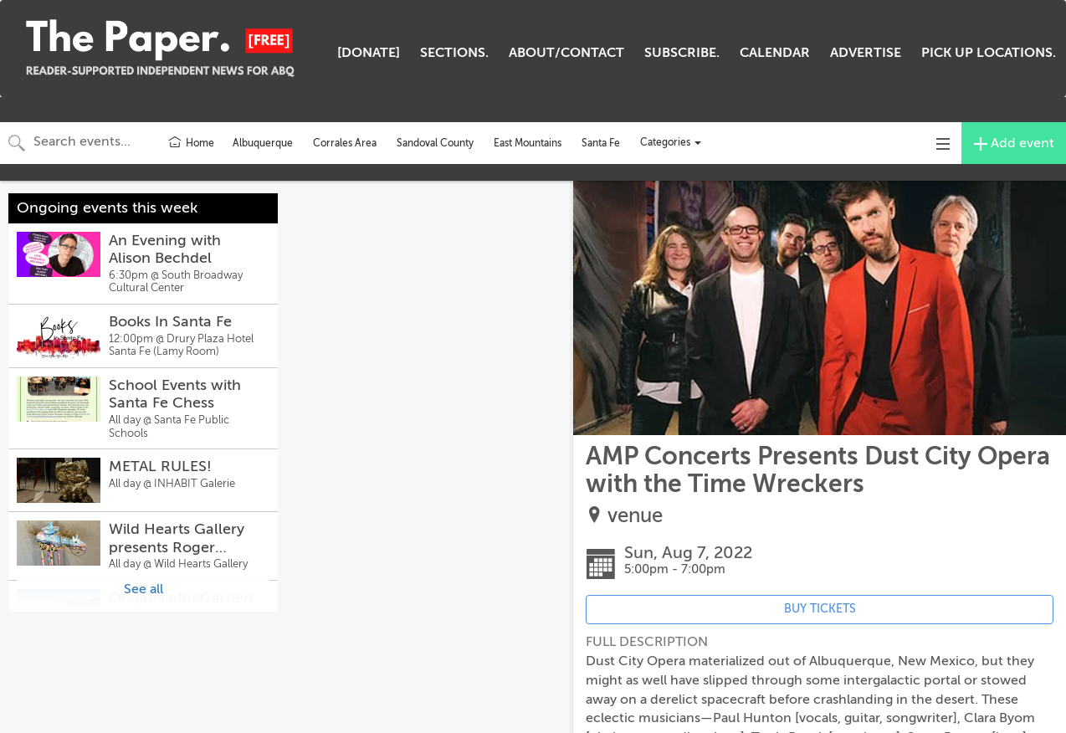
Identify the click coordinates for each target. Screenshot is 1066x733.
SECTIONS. (454, 52)
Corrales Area (345, 143)
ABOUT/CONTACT (566, 52)
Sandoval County (435, 143)
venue (635, 516)
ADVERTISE (865, 52)
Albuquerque (263, 143)
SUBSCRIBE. (682, 52)
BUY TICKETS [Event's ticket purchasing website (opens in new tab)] (820, 608)
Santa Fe (601, 143)
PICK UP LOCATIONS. (988, 52)
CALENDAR (775, 52)
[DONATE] (368, 52)
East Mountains (527, 143)
